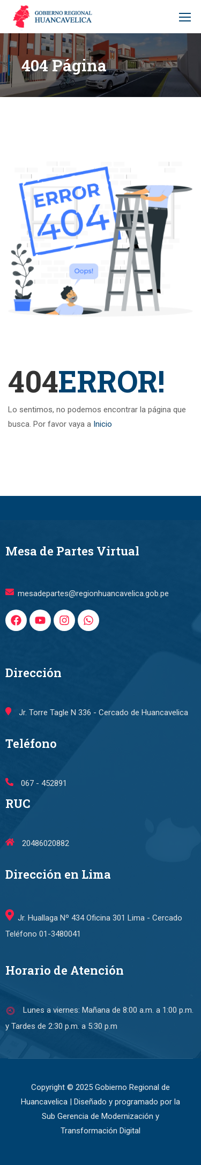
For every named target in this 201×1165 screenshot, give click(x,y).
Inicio (102, 424)
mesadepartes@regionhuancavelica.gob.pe (87, 627)
